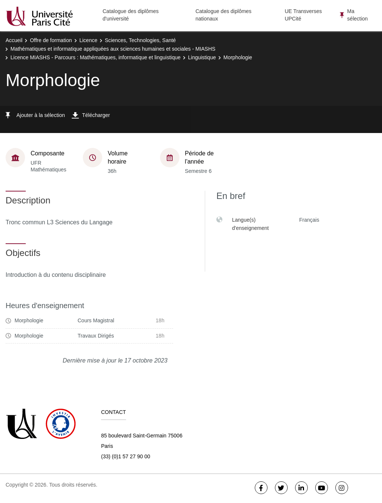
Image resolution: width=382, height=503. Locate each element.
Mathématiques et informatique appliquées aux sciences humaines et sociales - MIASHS (112, 49)
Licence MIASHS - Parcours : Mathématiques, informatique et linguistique (95, 57)
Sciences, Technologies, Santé (140, 40)
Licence (88, 40)
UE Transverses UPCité (303, 15)
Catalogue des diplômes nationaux (223, 15)
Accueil (14, 40)
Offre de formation (51, 40)
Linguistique (202, 57)
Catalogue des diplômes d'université (131, 15)
